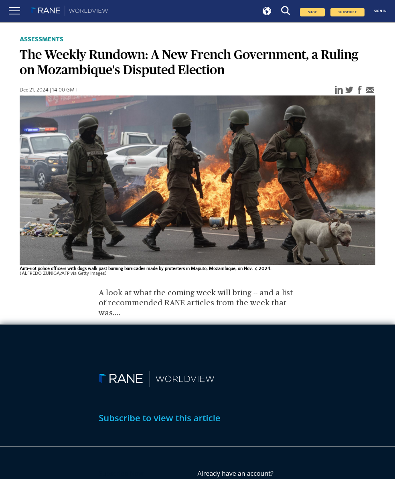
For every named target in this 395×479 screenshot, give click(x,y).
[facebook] (359, 90)
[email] (370, 90)
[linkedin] (339, 90)
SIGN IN (380, 11)
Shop (312, 12)
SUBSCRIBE (347, 12)
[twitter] (349, 90)
